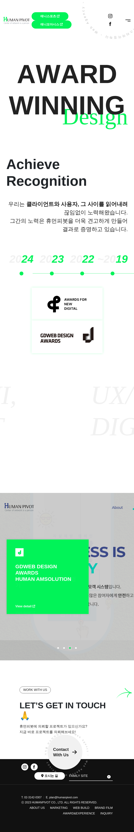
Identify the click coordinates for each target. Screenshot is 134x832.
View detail (25, 606)
